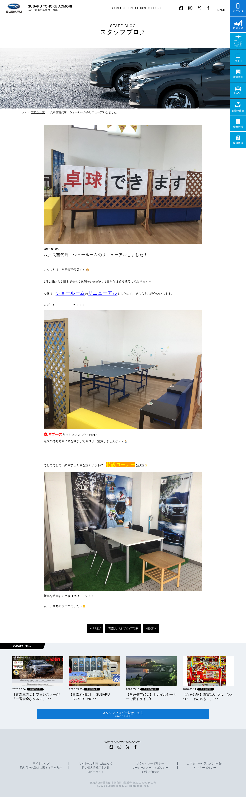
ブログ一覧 (38, 112)
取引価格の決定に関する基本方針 (41, 768)
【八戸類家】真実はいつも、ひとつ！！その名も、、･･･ (208, 697)
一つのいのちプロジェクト (238, 41)
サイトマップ (41, 764)
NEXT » (151, 628)
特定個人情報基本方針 (96, 768)
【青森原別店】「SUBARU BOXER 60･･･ (89, 697)
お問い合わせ (150, 772)
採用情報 (238, 140)
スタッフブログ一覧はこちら (123, 715)
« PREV (95, 628)
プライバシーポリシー (150, 764)
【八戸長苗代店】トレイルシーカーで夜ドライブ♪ (151, 697)
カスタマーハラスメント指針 (205, 764)
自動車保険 (238, 107)
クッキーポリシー (205, 768)
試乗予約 (238, 24)
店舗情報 (238, 74)
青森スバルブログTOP (123, 628)
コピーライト (95, 772)
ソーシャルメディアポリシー (150, 768)
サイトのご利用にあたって (95, 764)
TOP (23, 112)
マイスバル (238, 8)
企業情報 (238, 123)
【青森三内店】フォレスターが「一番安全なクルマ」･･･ (36, 697)
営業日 (238, 57)
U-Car (238, 90)
